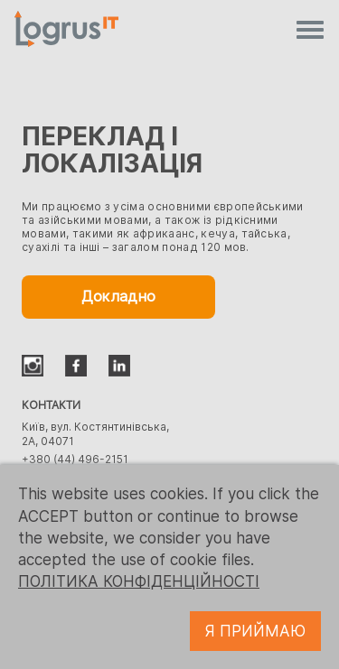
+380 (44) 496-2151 (75, 459)
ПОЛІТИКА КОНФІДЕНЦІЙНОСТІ (138, 581)
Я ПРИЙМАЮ (255, 631)
